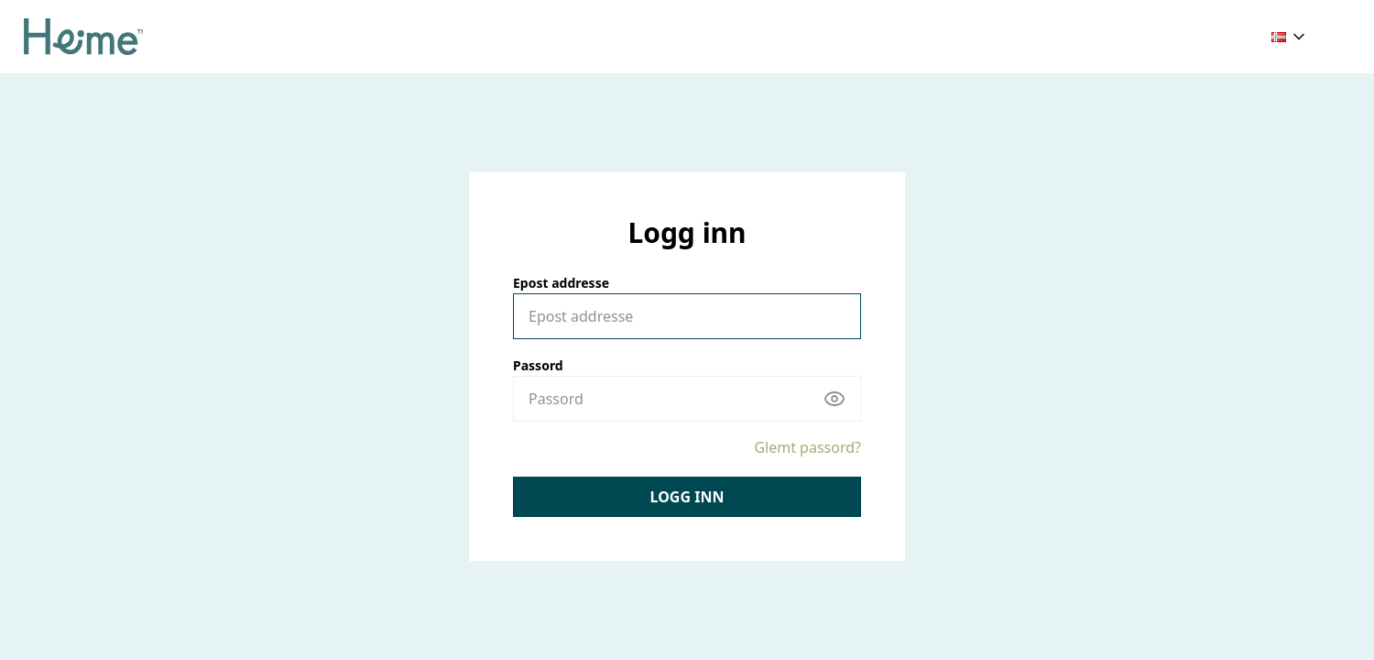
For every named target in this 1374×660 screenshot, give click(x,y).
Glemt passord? (807, 447)
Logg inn (687, 497)
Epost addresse (561, 283)
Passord (538, 365)
